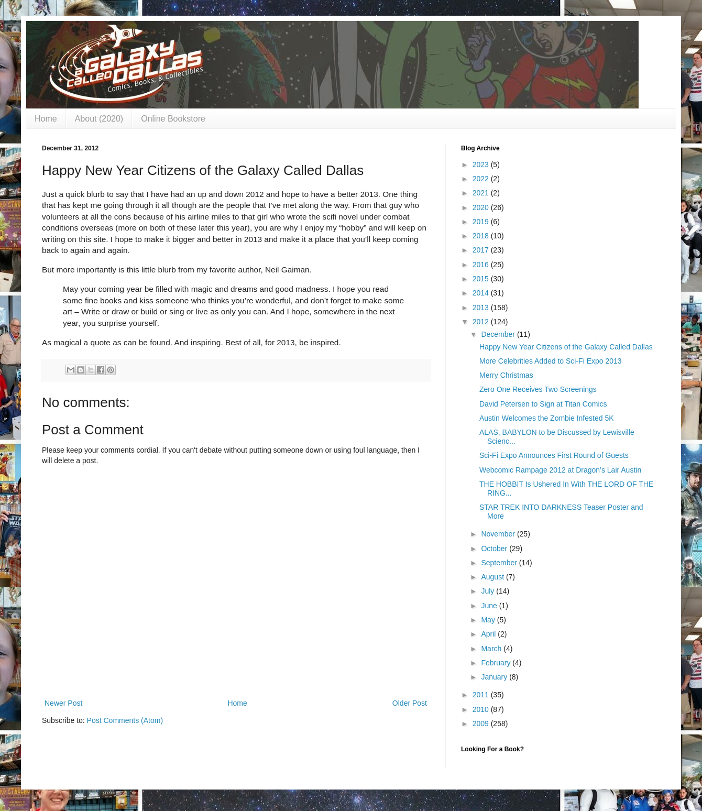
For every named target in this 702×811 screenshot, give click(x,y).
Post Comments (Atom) (125, 720)
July (488, 591)
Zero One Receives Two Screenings (538, 389)
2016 (482, 264)
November (499, 534)
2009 (482, 723)
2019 (482, 221)
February (496, 663)
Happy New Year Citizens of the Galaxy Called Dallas (566, 347)
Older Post (409, 703)
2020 (482, 207)
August (493, 577)
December (499, 334)
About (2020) (99, 118)
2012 (482, 321)
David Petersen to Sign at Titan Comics (543, 404)
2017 (482, 250)
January (495, 677)
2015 (482, 279)
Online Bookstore (173, 118)
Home (46, 118)
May (489, 620)
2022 (482, 178)
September (500, 562)
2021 (482, 193)
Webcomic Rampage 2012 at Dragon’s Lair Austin (560, 470)
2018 (482, 236)
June (490, 605)
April (489, 634)
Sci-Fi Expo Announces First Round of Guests (554, 455)
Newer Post (63, 703)
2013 (482, 307)
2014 (482, 293)
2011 (482, 695)
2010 (482, 709)
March (492, 648)
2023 (482, 164)
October (495, 548)
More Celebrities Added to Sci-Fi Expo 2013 (550, 361)
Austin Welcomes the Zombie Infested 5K (546, 418)
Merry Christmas (506, 375)
